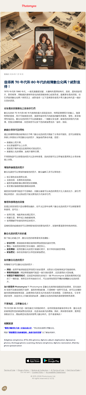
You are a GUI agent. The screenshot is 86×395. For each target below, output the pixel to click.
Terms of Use (9, 370)
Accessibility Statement (56, 372)
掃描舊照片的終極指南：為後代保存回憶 (25, 332)
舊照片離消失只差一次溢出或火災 (18, 328)
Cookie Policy (37, 372)
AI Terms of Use (57, 370)
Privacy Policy (23, 370)
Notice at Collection (39, 370)
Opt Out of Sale (73, 370)
